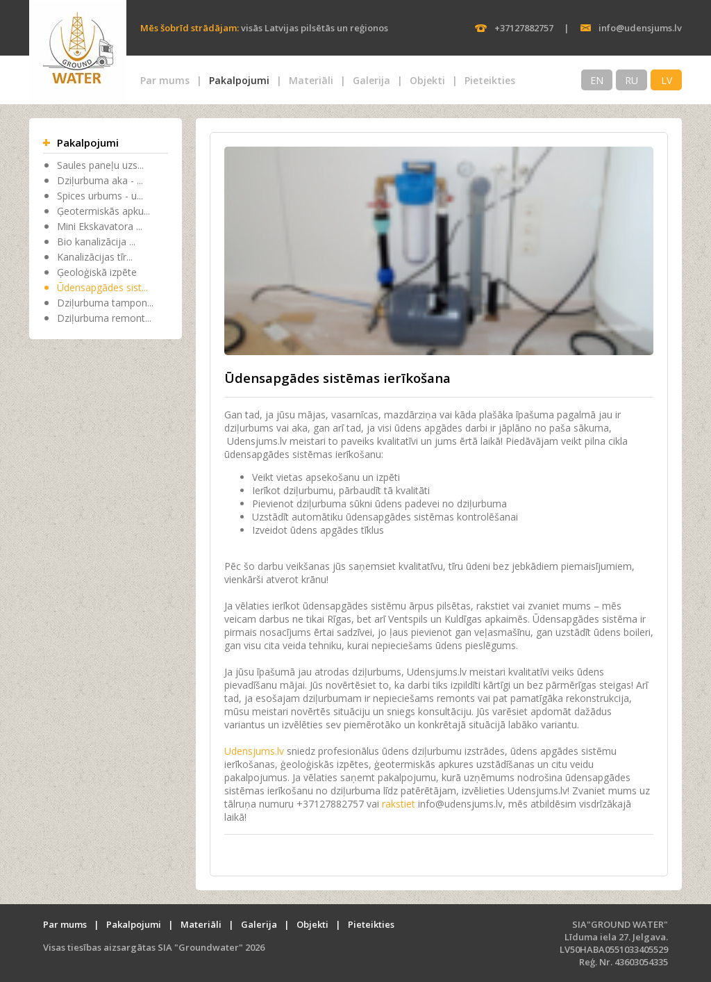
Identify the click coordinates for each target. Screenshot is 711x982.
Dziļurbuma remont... (104, 318)
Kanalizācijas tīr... (95, 256)
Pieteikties (490, 80)
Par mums (165, 80)
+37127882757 (523, 28)
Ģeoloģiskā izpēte (97, 272)
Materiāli (311, 80)
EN (596, 80)
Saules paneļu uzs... (100, 165)
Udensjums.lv (254, 751)
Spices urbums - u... (100, 195)
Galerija (371, 80)
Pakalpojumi (239, 80)
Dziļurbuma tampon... (105, 302)
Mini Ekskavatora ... (99, 226)
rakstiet (398, 803)
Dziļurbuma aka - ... (100, 180)
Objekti (427, 80)
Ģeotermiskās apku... (103, 211)
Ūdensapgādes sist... (102, 287)
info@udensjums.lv (640, 28)
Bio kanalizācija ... (96, 241)
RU (631, 80)
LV (666, 80)
